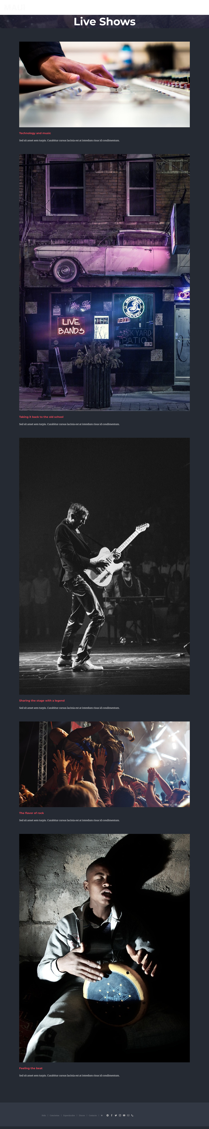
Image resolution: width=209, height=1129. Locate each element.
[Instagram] (120, 1115)
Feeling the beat (31, 1068)
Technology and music (35, 133)
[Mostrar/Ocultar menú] (203, 7)
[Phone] (132, 1115)
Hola (44, 1115)
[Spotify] (107, 1115)
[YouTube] (124, 1115)
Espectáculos (69, 1115)
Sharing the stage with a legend (42, 700)
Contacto (93, 1115)
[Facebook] (112, 1115)
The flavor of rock (31, 813)
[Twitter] (116, 1115)
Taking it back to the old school (41, 416)
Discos (82, 1115)
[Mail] (128, 1115)
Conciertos (54, 1115)
